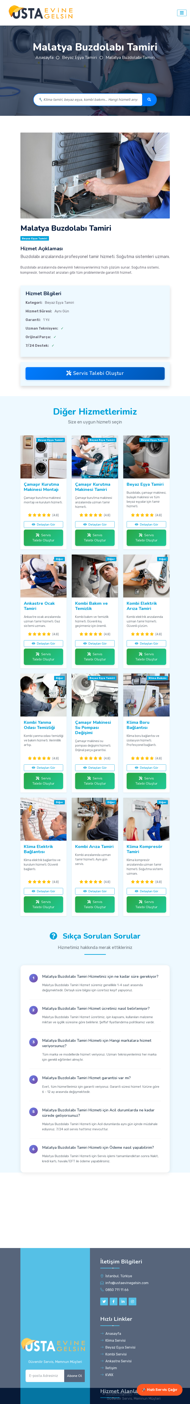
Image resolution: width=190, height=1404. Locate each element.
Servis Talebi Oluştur (95, 373)
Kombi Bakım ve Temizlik (91, 605)
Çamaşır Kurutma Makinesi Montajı (41, 486)
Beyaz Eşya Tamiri (145, 484)
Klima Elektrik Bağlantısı (38, 849)
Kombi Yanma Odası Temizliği (39, 725)
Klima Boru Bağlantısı (138, 725)
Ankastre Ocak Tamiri (39, 605)
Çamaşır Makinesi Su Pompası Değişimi (93, 728)
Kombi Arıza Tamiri (94, 846)
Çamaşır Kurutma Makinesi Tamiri (92, 486)
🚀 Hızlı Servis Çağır (159, 1390)
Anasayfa (44, 57)
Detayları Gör (43, 524)
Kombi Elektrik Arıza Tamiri (142, 605)
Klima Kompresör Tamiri (145, 849)
